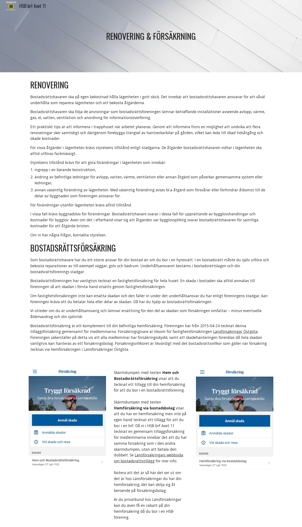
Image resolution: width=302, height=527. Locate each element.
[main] (151, 36)
